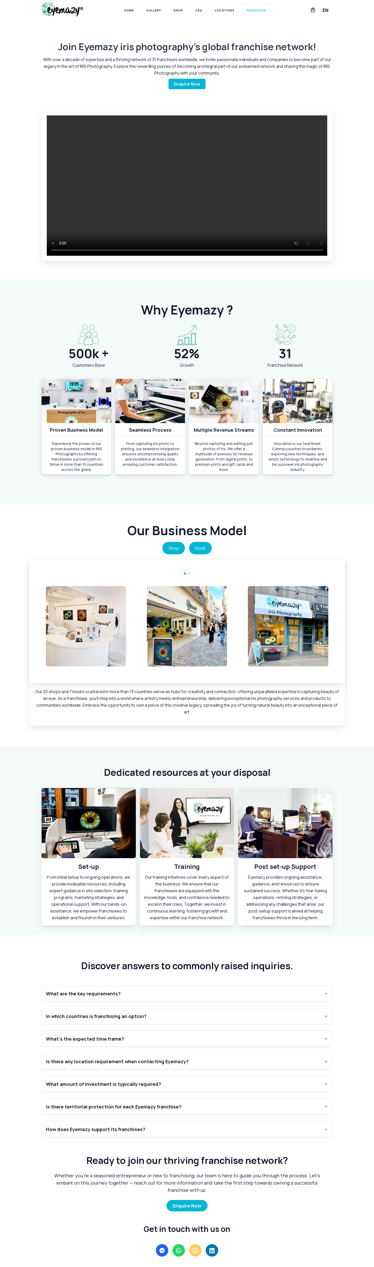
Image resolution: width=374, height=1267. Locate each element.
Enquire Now (187, 84)
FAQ (199, 10)
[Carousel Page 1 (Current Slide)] (184, 573)
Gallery (153, 10)
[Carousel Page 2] (189, 574)
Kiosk (200, 548)
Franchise (256, 10)
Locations (225, 10)
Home (129, 10)
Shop (178, 10)
